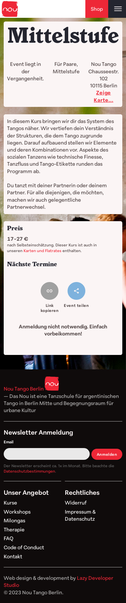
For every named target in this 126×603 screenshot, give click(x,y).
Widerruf (76, 502)
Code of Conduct (24, 547)
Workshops (17, 512)
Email (8, 441)
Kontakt (13, 556)
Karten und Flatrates (42, 250)
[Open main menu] (117, 9)
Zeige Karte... (103, 96)
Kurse (10, 502)
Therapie (14, 529)
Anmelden (107, 454)
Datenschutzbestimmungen (29, 471)
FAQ (8, 538)
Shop (97, 9)
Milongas (14, 520)
